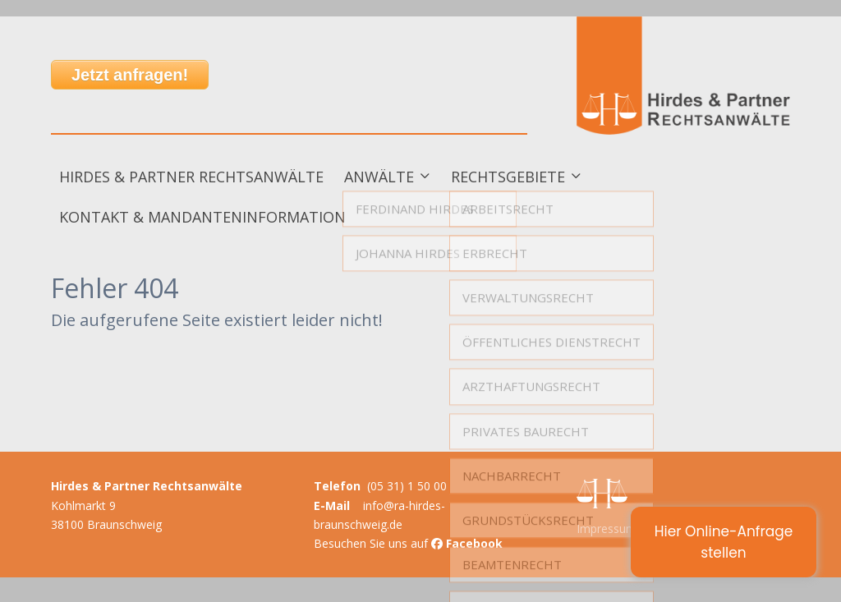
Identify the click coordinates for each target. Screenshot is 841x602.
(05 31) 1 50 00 (407, 486)
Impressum (606, 528)
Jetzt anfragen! (129, 75)
